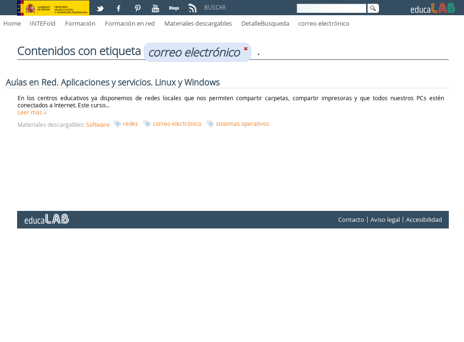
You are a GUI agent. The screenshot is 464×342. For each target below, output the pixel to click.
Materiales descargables (198, 23)
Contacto (351, 219)
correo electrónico (324, 23)
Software (98, 124)
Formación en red (130, 23)
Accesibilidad (424, 219)
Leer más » (32, 112)
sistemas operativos (242, 123)
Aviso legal (385, 219)
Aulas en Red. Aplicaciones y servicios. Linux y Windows (112, 82)
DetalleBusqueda (265, 23)
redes (130, 123)
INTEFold (43, 23)
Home (12, 23)
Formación (80, 23)
